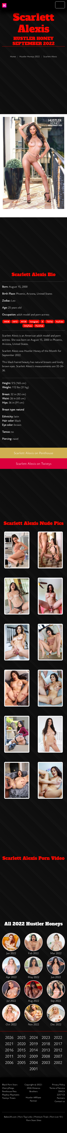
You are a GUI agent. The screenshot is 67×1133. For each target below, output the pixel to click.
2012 (58, 1050)
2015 (21, 1050)
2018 (46, 1043)
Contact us (60, 1101)
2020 (21, 1043)
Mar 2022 (56, 944)
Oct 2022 (11, 1015)
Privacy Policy (58, 1084)
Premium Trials (41, 1116)
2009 (33, 1056)
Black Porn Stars (9, 1084)
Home (13, 56)
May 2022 (33, 968)
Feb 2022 (33, 944)
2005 (21, 1062)
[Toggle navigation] (60, 4)
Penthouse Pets (9, 1091)
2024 (33, 1037)
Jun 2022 (56, 968)
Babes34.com (10, 1116)
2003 (46, 1062)
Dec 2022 (56, 1015)
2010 (21, 1056)
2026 (9, 1037)
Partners (61, 1097)
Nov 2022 (33, 1015)
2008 (46, 1056)
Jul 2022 (11, 991)
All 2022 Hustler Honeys (33, 924)
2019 (33, 1043)
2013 (46, 1050)
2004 (33, 1062)
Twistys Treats (8, 1097)
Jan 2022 (11, 944)
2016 (9, 1050)
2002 (58, 1062)
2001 (33, 1068)
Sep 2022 (56, 991)
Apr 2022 (11, 968)
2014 (33, 1050)
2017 (58, 1043)
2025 (21, 1037)
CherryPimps (8, 1088)
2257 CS (61, 1094)
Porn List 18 (56, 1116)
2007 (58, 1056)
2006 (9, 1062)
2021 (9, 1043)
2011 (9, 1056)
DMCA (61, 1091)
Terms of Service (57, 1088)
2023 (46, 1037)
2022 (58, 1037)
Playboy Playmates (10, 1094)
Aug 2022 (33, 991)
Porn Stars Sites (33, 1120)
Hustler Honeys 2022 (29, 56)
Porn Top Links (25, 1116)
